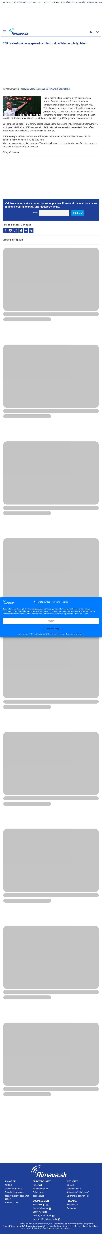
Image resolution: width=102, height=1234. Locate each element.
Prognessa (72, 1208)
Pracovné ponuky (19, 2)
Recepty (47, 2)
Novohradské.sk (40, 1188)
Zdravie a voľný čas (30, 89)
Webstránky (65, 2)
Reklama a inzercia (13, 1188)
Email (35, 213)
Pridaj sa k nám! (79, 2)
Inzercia (6, 2)
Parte (40, 2)
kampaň (44, 89)
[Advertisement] (51, 65)
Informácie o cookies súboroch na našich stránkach (38, 634)
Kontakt (90, 2)
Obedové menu (74, 1188)
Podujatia (32, 2)
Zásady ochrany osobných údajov (70, 634)
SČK (68, 89)
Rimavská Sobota (57, 89)
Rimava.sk (37, 1185)
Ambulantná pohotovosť (78, 1192)
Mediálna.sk (72, 1204)
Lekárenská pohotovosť (78, 1196)
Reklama (55, 2)
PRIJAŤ (51, 621)
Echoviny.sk (38, 1192)
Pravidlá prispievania (14, 1192)
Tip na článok (39, 1196)
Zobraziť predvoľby (51, 628)
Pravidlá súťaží (11, 1202)
